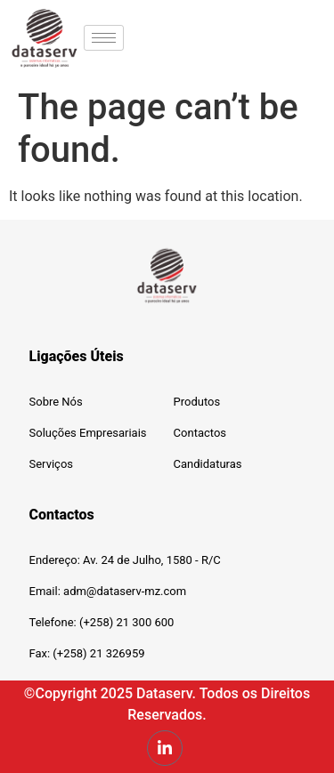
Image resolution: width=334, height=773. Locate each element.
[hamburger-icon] (104, 38)
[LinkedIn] (165, 748)
